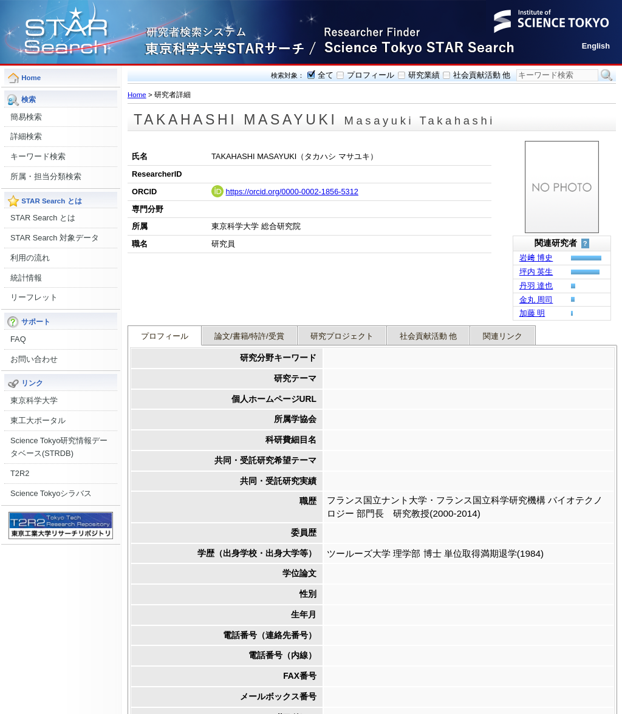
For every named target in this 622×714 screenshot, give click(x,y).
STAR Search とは (42, 217)
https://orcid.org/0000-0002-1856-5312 (292, 191)
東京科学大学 (34, 400)
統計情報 (26, 277)
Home (137, 94)
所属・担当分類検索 (45, 176)
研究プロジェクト (342, 276)
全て (325, 75)
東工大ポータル (38, 420)
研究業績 (424, 75)
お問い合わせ (34, 359)
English (596, 45)
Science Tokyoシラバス (51, 493)
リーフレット (34, 297)
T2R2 (19, 473)
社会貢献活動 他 (482, 75)
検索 (607, 75)
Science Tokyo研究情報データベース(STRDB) (59, 447)
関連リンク (502, 276)
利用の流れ (30, 257)
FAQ (18, 339)
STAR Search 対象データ (54, 237)
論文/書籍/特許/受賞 (249, 276)
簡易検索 (26, 116)
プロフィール (370, 75)
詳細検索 (26, 136)
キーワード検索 (38, 156)
